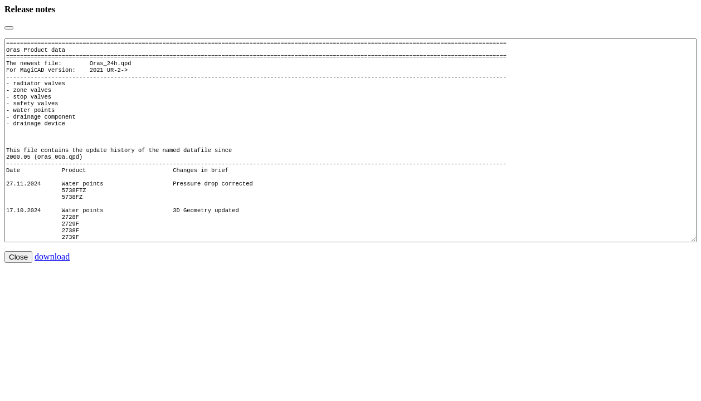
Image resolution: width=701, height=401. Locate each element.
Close (18, 290)
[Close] (8, 28)
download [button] (52, 290)
